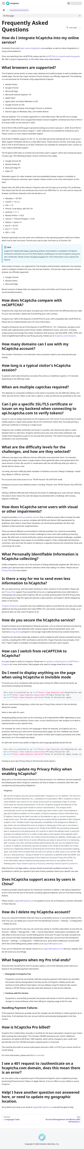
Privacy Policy (7, 570)
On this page (8, 16)
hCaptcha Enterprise (10, 606)
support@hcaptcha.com (24, 901)
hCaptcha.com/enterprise (65, 336)
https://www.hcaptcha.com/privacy (31, 863)
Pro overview (38, 1055)
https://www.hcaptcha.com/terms (64, 863)
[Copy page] (71, 27)
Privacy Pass (10, 592)
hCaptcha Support (38, 257)
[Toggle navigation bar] (3, 3)
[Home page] (4, 10)
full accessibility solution (29, 517)
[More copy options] (80, 27)
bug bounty (17, 632)
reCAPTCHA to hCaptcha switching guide (63, 56)
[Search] (74, 3)
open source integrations (30, 48)
